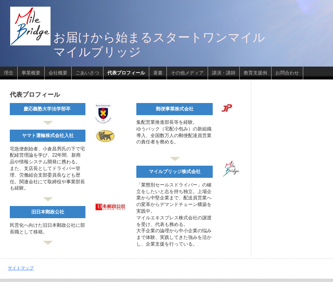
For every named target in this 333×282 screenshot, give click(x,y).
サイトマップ (21, 268)
